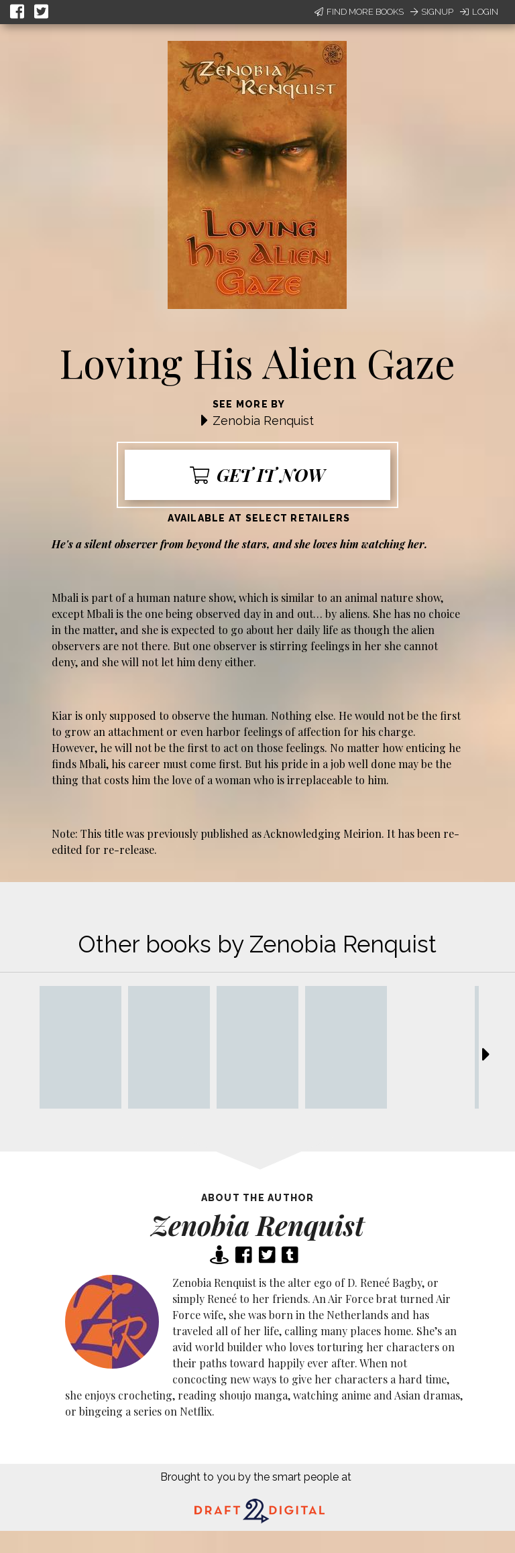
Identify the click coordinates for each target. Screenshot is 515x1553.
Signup (431, 12)
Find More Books (359, 12)
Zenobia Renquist (263, 421)
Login (479, 12)
